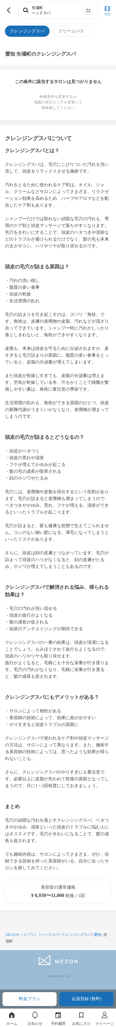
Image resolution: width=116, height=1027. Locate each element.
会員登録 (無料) (86, 998)
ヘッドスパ (50, 935)
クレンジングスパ (76, 935)
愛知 (97, 935)
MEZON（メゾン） (22, 935)
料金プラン (30, 998)
